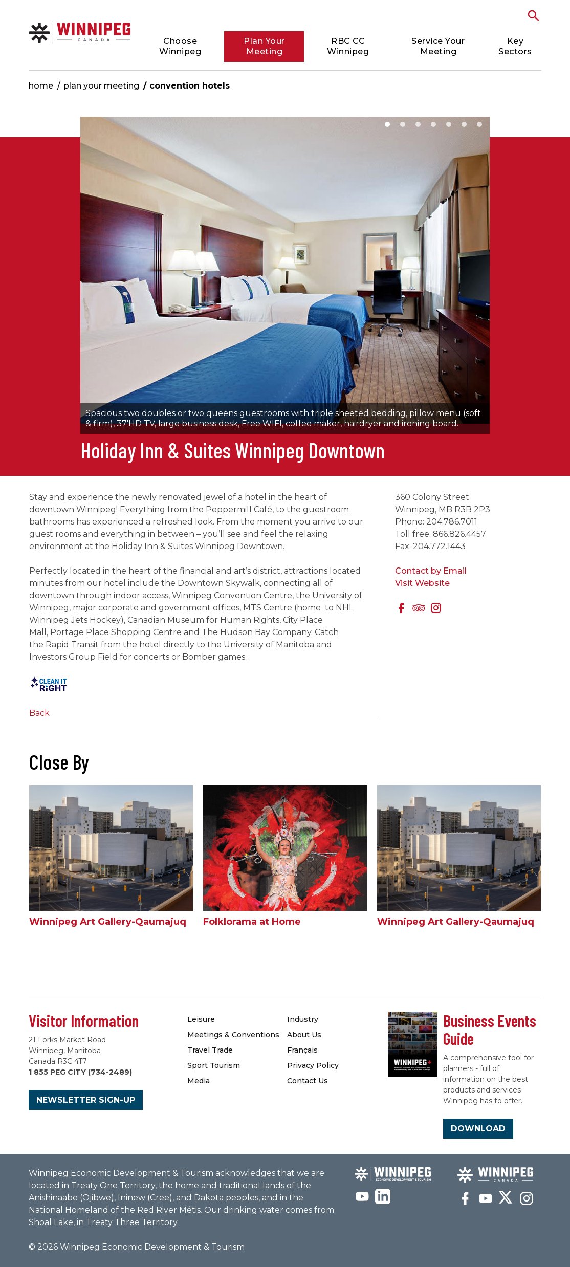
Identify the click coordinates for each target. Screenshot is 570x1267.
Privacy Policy (313, 1065)
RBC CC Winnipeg (348, 46)
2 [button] (402, 124)
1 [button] (387, 124)
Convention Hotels (189, 86)
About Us (304, 1034)
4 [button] (433, 124)
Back (39, 713)
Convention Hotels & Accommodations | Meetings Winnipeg (80, 32)
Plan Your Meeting (264, 46)
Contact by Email (431, 571)
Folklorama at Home (252, 921)
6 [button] (464, 124)
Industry (302, 1019)
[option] (285, 275)
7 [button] (479, 124)
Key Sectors (515, 46)
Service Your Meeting (438, 46)
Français (302, 1050)
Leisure (201, 1019)
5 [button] (448, 124)
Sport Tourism (213, 1065)
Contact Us (307, 1080)
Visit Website (422, 583)
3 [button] (418, 124)
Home (41, 86)
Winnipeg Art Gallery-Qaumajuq (107, 921)
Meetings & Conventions (233, 1034)
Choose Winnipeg (180, 46)
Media (198, 1080)
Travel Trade (210, 1050)
